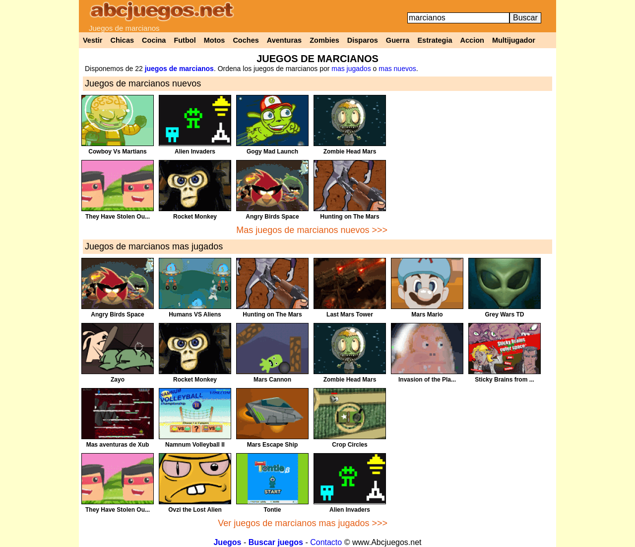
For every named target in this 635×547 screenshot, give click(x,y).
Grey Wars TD (504, 314)
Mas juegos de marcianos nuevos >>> (311, 230)
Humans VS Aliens (195, 314)
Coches (245, 40)
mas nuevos (397, 69)
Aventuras (284, 40)
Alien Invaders (195, 151)
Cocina (154, 40)
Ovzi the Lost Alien (195, 509)
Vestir (93, 40)
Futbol (184, 40)
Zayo (118, 379)
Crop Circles (349, 444)
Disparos (362, 40)
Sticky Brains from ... (504, 379)
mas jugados (351, 69)
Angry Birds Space (272, 216)
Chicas (122, 40)
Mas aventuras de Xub (117, 444)
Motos (214, 40)
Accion (472, 40)
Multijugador (513, 40)
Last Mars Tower (349, 314)
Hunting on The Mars (349, 216)
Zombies (324, 40)
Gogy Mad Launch (272, 151)
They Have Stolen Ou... (117, 216)
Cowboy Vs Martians (117, 151)
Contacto (326, 542)
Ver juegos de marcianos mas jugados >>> (302, 523)
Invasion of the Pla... (427, 379)
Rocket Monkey (195, 216)
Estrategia (434, 40)
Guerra (398, 40)
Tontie (272, 509)
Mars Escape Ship (272, 444)
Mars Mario (427, 314)
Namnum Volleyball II (195, 444)
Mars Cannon (272, 379)
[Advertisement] (471, 164)
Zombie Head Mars (350, 151)
